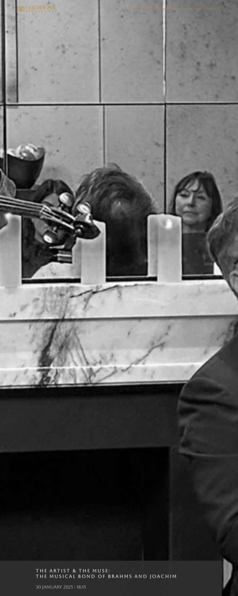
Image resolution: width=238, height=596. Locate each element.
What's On (142, 9)
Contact (212, 9)
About (177, 9)
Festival (161, 9)
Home (126, 9)
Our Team (194, 9)
